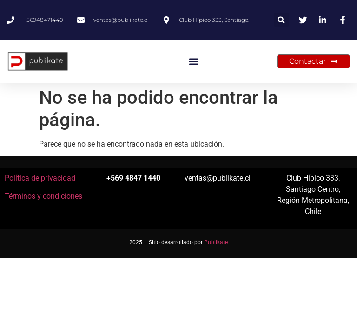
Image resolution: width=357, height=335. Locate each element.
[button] (281, 20)
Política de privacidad (40, 178)
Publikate (216, 242)
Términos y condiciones (43, 196)
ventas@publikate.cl (218, 178)
